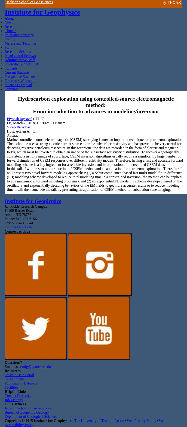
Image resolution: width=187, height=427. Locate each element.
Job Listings (14, 400)
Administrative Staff (20, 60)
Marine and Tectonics (21, 43)
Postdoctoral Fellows (20, 56)
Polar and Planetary (19, 35)
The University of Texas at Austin (99, 421)
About (9, 18)
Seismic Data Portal (19, 375)
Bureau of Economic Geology (27, 412)
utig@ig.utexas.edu (36, 367)
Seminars (11, 89)
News (9, 22)
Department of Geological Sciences (31, 416)
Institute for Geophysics (42, 12)
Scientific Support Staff (22, 64)
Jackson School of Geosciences (29, 2)
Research (11, 27)
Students (11, 68)
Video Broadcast (19, 127)
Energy (10, 39)
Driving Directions (18, 227)
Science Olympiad (18, 85)
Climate (10, 31)
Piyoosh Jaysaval (19, 119)
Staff (8, 47)
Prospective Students (20, 77)
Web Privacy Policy (141, 421)
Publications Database (21, 383)
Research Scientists (19, 52)
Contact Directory (18, 396)
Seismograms (15, 379)
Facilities (11, 387)
